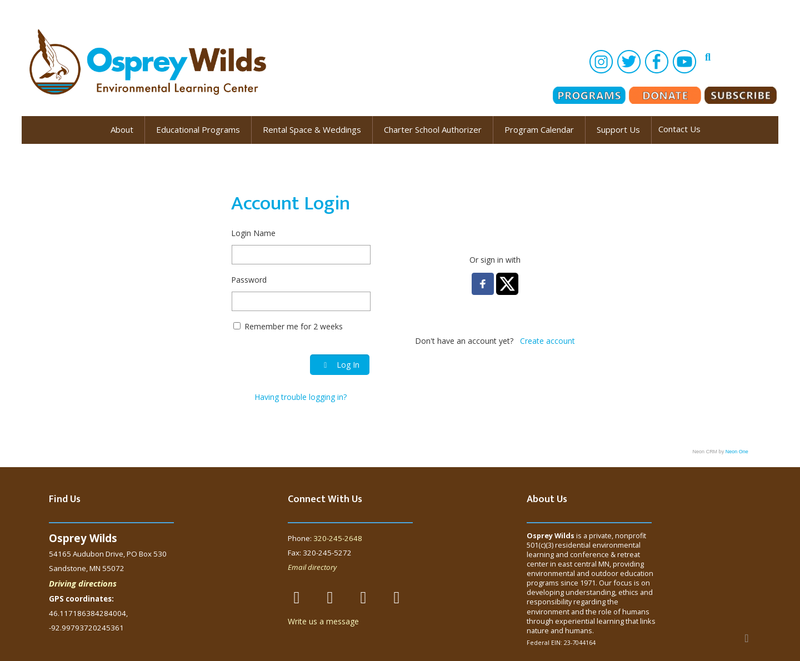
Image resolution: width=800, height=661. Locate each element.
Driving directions (83, 583)
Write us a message (323, 621)
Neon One (737, 451)
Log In (339, 364)
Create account (547, 340)
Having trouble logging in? (300, 397)
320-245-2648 (337, 538)
